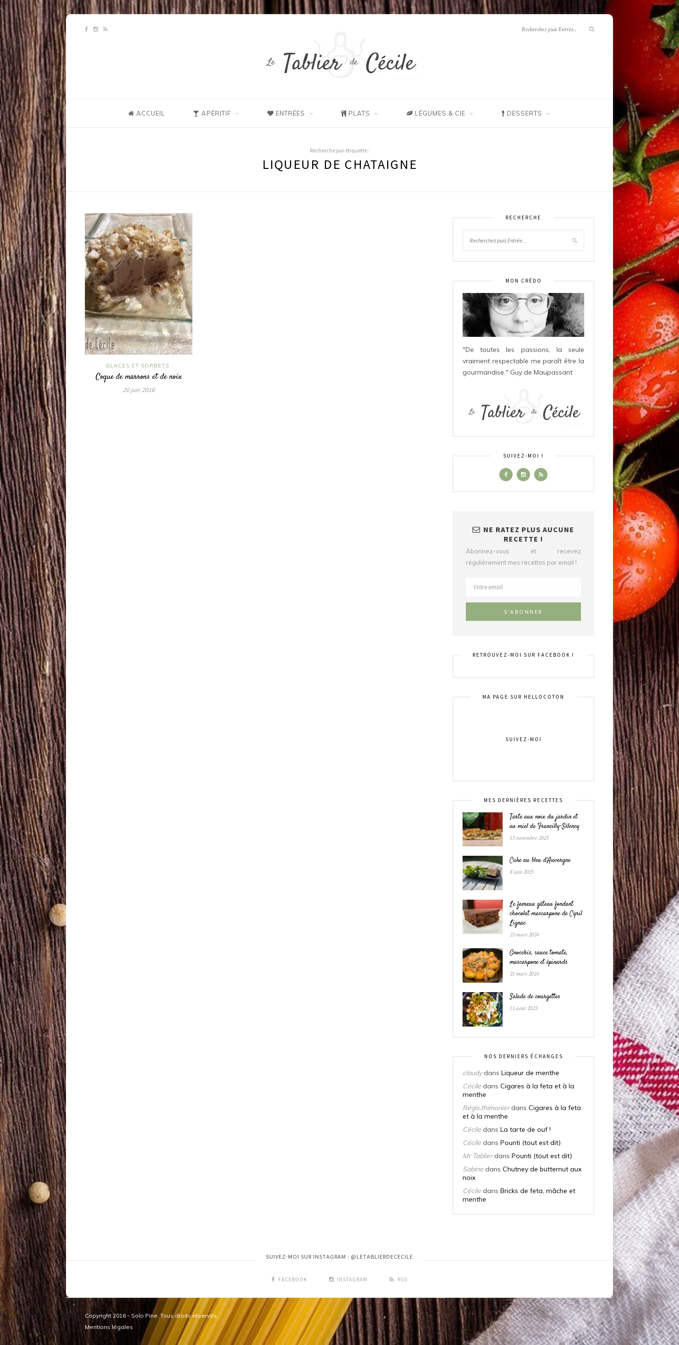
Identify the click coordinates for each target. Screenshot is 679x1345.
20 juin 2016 (139, 389)
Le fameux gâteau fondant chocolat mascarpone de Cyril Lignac (546, 914)
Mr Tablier (477, 1156)
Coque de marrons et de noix (139, 377)
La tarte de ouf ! (525, 1129)
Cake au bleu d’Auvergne (540, 860)
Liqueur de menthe (530, 1073)
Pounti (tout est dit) (530, 1142)
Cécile (472, 1086)
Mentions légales (109, 1326)
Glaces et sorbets (137, 365)
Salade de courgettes (535, 997)
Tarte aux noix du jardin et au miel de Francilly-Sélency (545, 821)
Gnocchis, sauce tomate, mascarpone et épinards (539, 957)
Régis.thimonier (486, 1107)
